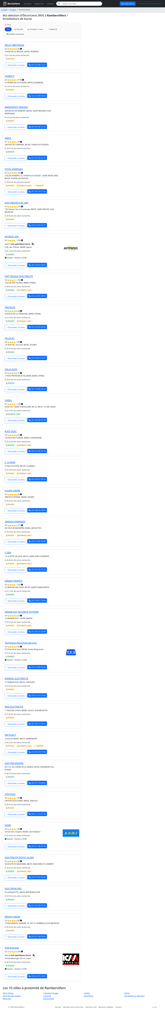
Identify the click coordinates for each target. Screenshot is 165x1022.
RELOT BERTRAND (14, 45)
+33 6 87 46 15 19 (37, 127)
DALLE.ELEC (11, 369)
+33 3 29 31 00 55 (37, 265)
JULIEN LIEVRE (12, 490)
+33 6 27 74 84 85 (37, 783)
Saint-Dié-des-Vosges (12, 996)
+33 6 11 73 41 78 (37, 814)
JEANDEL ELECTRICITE (16, 678)
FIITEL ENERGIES (14, 169)
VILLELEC (10, 338)
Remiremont (48, 998)
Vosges (13, 9)
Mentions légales (106, 1007)
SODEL (8, 400)
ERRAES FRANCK (13, 580)
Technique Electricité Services (21, 642)
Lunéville (47, 996)
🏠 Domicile (18, 29)
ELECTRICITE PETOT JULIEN (19, 857)
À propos (28, 3)
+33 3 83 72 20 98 (37, 631)
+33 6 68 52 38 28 (37, 479)
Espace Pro (39, 3)
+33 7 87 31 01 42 (37, 191)
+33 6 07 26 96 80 (37, 936)
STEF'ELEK (10, 794)
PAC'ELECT (10, 734)
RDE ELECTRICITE (14, 706)
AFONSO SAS (12, 236)
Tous (8, 29)
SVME (8, 825)
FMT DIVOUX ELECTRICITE (19, 276)
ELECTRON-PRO (13, 888)
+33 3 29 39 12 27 (37, 65)
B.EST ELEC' (11, 431)
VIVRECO (9, 76)
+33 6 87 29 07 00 (37, 752)
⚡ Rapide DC (52, 29)
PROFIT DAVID (12, 916)
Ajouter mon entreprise (149, 3)
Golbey (87, 993)
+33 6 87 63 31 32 (37, 569)
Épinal (127, 993)
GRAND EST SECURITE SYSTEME (22, 611)
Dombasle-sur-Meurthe (134, 996)
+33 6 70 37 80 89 (37, 877)
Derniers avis (91, 1007)
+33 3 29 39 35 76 (37, 158)
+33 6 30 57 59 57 (37, 358)
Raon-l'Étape (8, 993)
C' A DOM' (10, 462)
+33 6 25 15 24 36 (37, 695)
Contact (50, 3)
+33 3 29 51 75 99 (37, 600)
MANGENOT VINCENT (16, 107)
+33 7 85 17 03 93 (37, 723)
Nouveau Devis (127, 3)
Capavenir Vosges (51, 993)
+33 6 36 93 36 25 (37, 327)
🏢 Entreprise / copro (35, 29)
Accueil (4, 9)
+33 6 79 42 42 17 (37, 225)
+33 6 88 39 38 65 (37, 510)
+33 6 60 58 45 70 (37, 905)
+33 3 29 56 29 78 (37, 420)
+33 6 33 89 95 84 (37, 667)
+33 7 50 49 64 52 (37, 389)
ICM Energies (12, 947)
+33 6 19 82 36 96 (37, 541)
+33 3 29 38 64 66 (37, 96)
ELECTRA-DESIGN (14, 763)
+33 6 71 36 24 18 (37, 846)
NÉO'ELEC (10, 307)
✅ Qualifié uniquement (15, 34)
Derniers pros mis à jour (73, 1007)
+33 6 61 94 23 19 (37, 451)
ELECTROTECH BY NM (16, 202)
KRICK (8, 138)
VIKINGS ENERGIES (15, 521)
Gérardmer (88, 996)
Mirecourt (7, 998)
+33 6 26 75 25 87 (37, 976)
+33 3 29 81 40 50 (37, 296)
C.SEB (8, 552)
